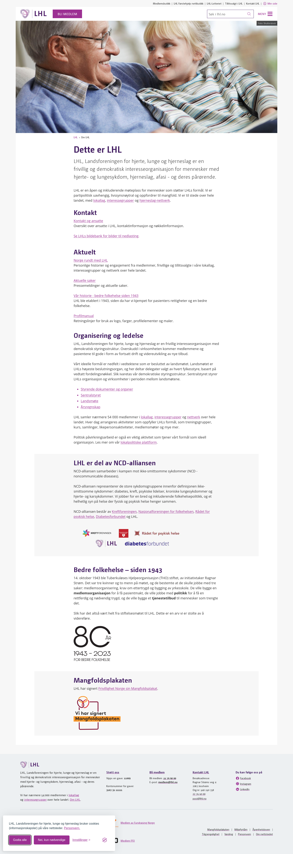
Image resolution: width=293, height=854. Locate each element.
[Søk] (230, 14)
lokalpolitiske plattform (139, 442)
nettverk (193, 417)
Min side (270, 3)
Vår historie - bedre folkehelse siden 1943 (106, 295)
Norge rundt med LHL (91, 260)
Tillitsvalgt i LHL (234, 3)
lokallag (99, 200)
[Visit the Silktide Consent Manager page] (104, 839)
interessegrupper (120, 200)
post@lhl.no (199, 798)
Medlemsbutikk (161, 3)
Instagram (243, 784)
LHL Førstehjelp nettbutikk (188, 3)
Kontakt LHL (252, 3)
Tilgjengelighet (210, 834)
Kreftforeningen (124, 511)
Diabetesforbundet (111, 516)
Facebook (243, 778)
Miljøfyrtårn (240, 829)
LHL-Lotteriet (214, 3)
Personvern (244, 834)
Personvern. (72, 828)
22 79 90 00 (169, 778)
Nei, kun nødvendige (51, 839)
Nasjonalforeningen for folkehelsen (166, 511)
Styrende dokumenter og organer (107, 389)
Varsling (228, 834)
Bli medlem (67, 14)
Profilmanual (84, 316)
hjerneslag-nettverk (154, 200)
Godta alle (20, 839)
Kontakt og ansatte (88, 221)
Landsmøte (89, 401)
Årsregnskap (90, 407)
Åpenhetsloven (261, 829)
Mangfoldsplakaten (218, 829)
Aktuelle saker (85, 280)
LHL (76, 137)
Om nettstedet (264, 834)
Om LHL (75, 799)
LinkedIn (242, 789)
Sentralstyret (91, 395)
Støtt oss (112, 772)
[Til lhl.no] (33, 14)
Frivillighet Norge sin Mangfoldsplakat (127, 688)
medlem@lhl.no (168, 782)
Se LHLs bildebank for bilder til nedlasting (106, 236)
